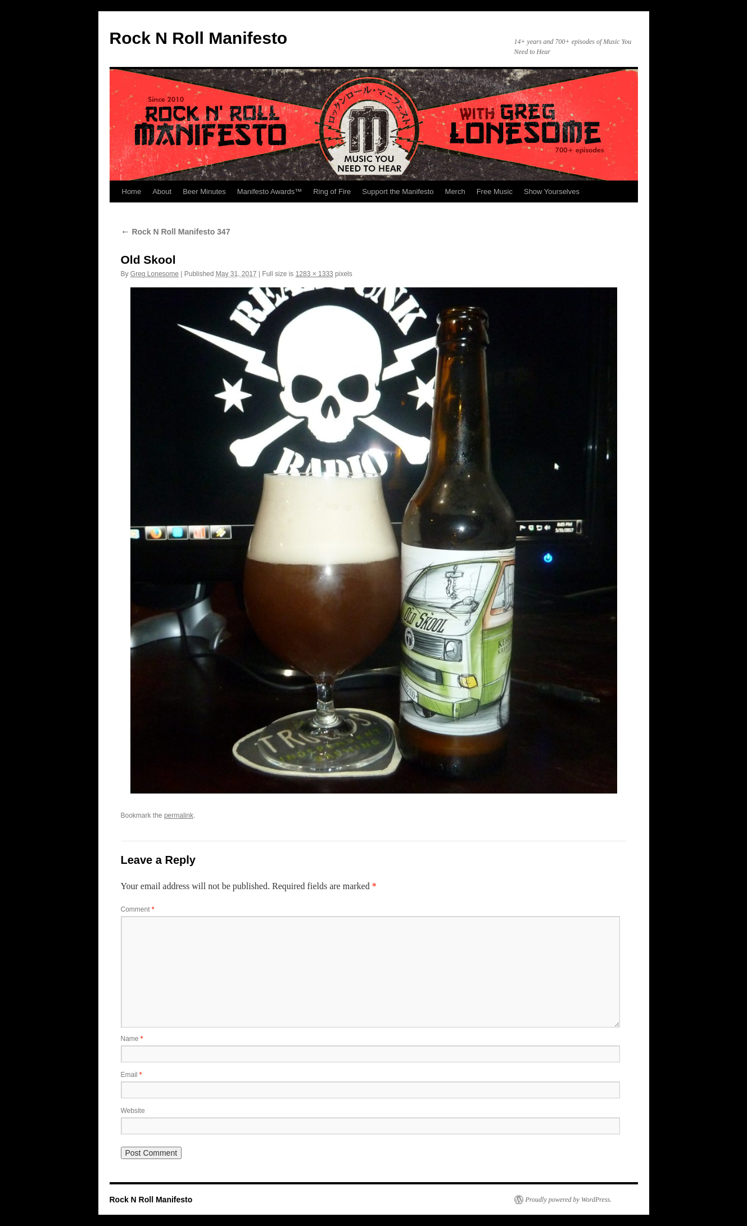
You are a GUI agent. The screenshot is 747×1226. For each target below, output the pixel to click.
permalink (178, 815)
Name (132, 1039)
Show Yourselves (552, 191)
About (161, 191)
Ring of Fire (332, 191)
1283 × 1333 (314, 274)
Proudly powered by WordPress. (569, 1200)
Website (133, 1111)
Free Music (495, 191)
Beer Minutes (204, 191)
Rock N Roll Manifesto (199, 38)
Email (131, 1075)
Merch (455, 191)
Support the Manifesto (397, 191)
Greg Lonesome (154, 274)
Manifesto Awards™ (269, 191)
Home (132, 191)
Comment (138, 909)
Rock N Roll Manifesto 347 (175, 231)
